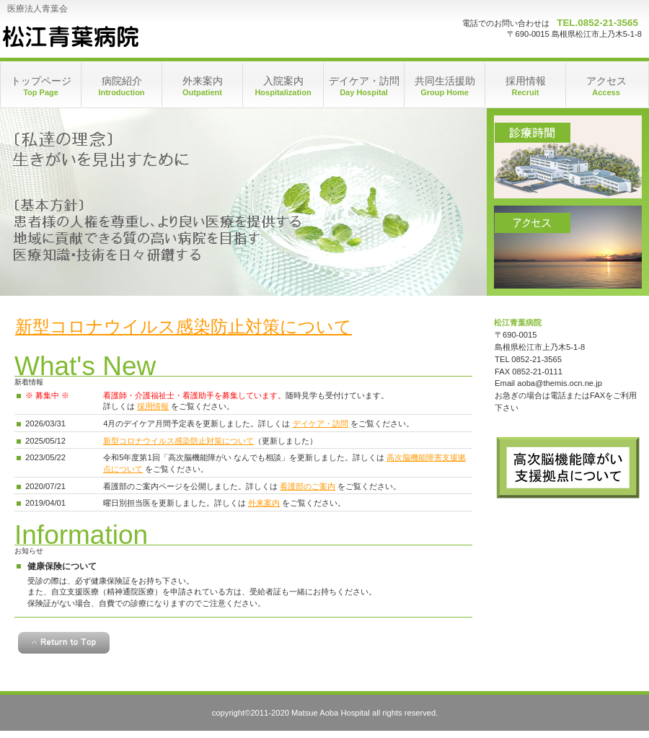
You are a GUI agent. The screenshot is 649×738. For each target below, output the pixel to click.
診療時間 (568, 156)
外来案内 (264, 502)
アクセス (568, 247)
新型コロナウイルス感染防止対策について (183, 326)
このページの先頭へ (64, 643)
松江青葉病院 (70, 36)
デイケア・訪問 (320, 423)
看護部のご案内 (307, 486)
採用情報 (153, 406)
